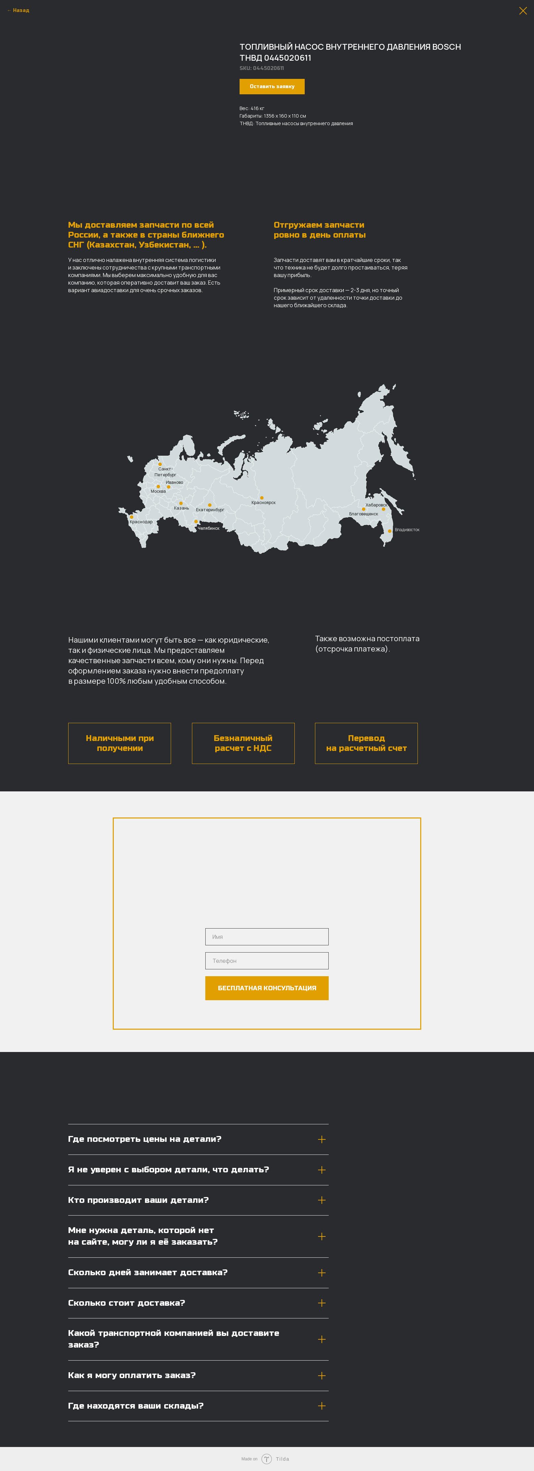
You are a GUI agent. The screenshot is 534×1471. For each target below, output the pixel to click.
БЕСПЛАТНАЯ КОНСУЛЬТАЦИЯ (267, 988)
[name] (267, 936)
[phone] (267, 960)
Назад (21, 10)
